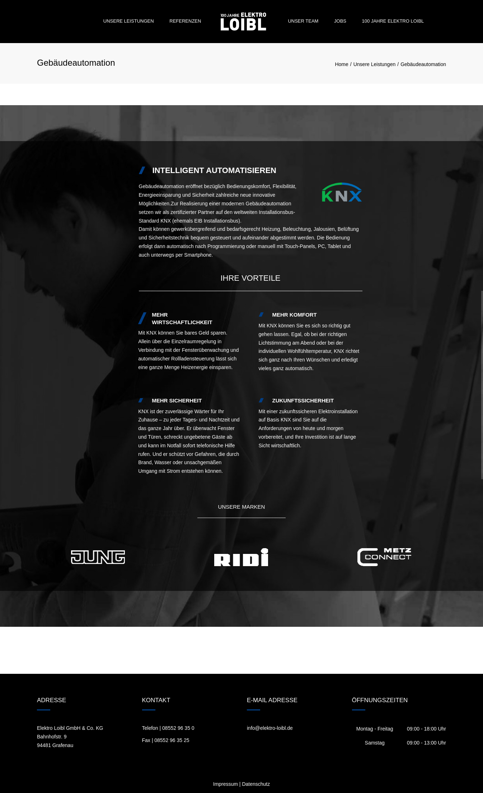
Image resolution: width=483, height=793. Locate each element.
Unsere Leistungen (128, 21)
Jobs (340, 21)
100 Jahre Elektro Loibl (393, 21)
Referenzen (185, 21)
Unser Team (303, 21)
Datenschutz (256, 784)
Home (341, 64)
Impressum (225, 784)
